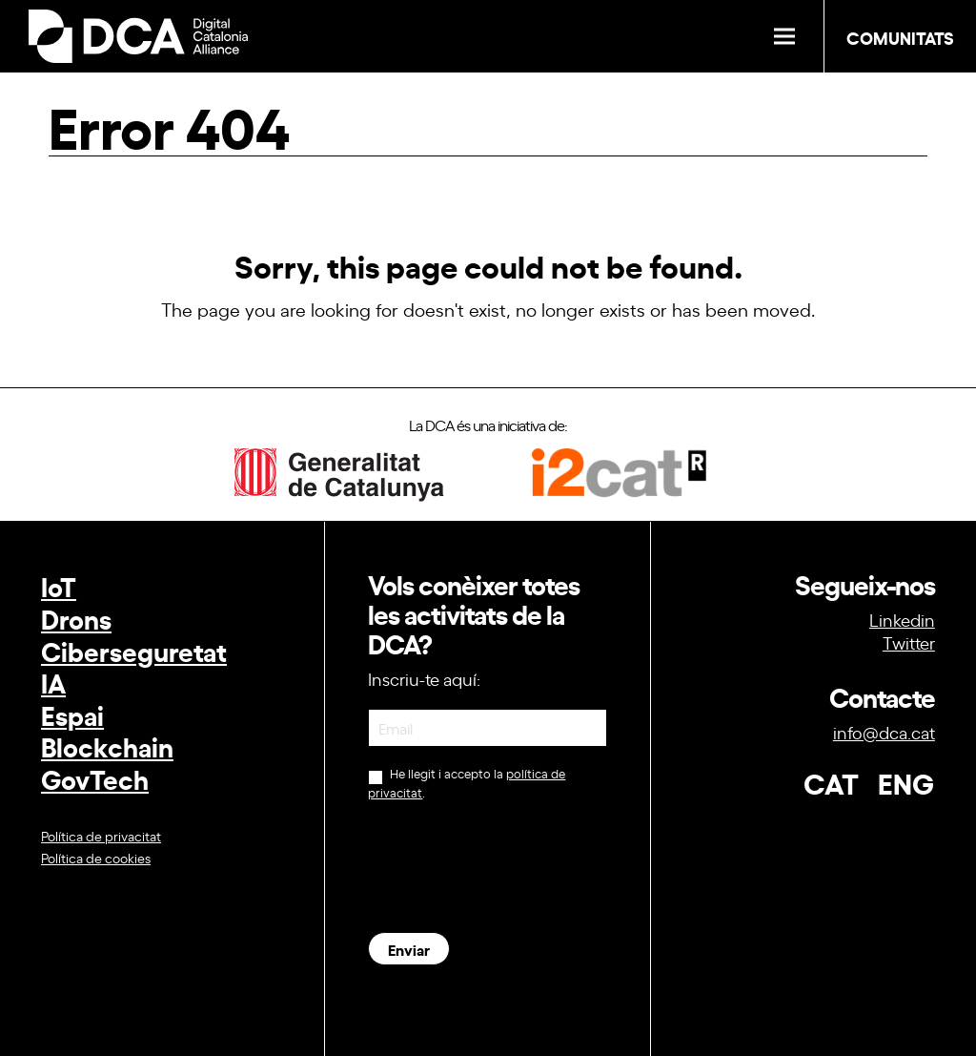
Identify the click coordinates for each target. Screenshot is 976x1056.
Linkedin (902, 619)
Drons (76, 617)
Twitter (909, 642)
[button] (784, 37)
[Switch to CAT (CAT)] (821, 776)
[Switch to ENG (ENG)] (896, 776)
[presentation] (513, 866)
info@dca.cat (884, 731)
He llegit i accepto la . (466, 782)
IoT (58, 585)
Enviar (409, 949)
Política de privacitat (101, 835)
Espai (72, 714)
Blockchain (107, 745)
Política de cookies (96, 857)
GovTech (95, 778)
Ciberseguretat (134, 650)
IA (53, 681)
